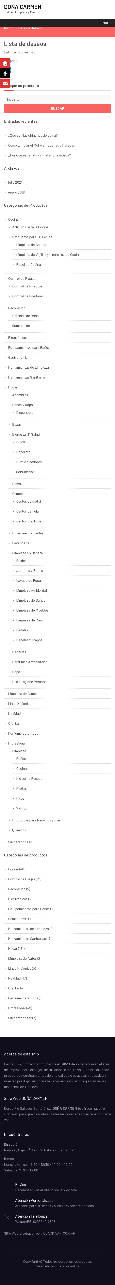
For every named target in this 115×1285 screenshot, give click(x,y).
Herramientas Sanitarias (27, 377)
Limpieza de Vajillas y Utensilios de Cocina (48, 254)
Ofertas (14, 723)
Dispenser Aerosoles (27, 533)
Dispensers (24, 412)
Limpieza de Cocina (31, 244)
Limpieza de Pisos (30, 620)
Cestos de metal (28, 501)
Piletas (21, 788)
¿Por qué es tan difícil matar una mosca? (39, 155)
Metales (22, 630)
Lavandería (20, 543)
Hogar (12, 387)
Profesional (17, 743)
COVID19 (22, 442)
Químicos (19, 830)
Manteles (19, 652)
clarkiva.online (68, 1266)
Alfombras (20, 395)
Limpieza (19, 751)
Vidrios (21, 808)
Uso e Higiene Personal (29, 681)
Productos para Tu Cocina (32, 237)
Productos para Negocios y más (36, 820)
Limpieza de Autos (22, 693)
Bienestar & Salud (26, 434)
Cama (16, 483)
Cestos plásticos (28, 521)
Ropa (16, 671)
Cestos (17, 493)
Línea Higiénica (19, 703)
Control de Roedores (28, 296)
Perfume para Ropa (23, 733)
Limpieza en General (28, 553)
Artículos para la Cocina (30, 227)
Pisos (20, 798)
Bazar (16, 424)
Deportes (23, 452)
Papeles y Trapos (29, 640)
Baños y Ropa (22, 404)
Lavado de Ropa (28, 580)
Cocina (13, 219)
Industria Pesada (29, 778)
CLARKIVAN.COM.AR (59, 1233)
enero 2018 (16, 192)
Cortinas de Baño (25, 315)
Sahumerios (25, 471)
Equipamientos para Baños (29, 347)
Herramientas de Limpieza (28, 367)
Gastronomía (18, 357)
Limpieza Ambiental (31, 590)
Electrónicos (18, 337)
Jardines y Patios (29, 570)
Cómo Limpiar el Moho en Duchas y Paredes (41, 145)
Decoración (17, 308)
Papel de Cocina (28, 264)
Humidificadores (29, 462)
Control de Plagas (21, 278)
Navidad (14, 713)
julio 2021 (15, 182)
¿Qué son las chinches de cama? (33, 135)
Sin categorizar (20, 842)
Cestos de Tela (27, 511)
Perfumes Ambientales (29, 662)
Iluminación (21, 325)
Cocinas (22, 768)
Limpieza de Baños (30, 600)
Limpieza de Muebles (32, 610)
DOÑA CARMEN (22, 6)
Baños (21, 758)
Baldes (21, 560)
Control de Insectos (27, 286)
